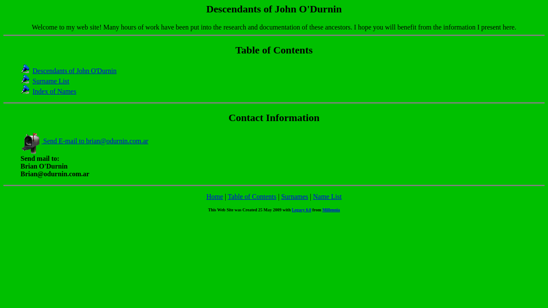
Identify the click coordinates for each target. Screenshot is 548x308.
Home (214, 196)
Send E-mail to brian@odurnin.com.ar (84, 141)
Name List (327, 196)
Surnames (294, 196)
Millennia (331, 209)
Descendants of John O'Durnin (74, 70)
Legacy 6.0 (301, 209)
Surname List (51, 81)
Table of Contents (252, 196)
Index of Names (54, 91)
